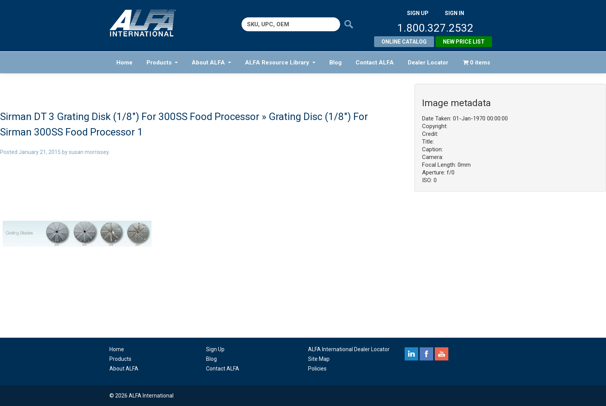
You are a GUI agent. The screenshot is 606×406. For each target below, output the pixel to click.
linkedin (411, 353)
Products (162, 62)
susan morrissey (89, 152)
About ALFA (211, 62)
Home (124, 62)
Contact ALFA (375, 62)
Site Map (319, 359)
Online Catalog (404, 42)
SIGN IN (454, 13)
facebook (426, 353)
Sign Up (215, 349)
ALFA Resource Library (280, 62)
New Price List (464, 42)
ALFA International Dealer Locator (349, 349)
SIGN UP (418, 13)
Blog (335, 62)
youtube (441, 353)
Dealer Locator (428, 62)
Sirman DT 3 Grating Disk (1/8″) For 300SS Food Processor (129, 116)
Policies (317, 368)
